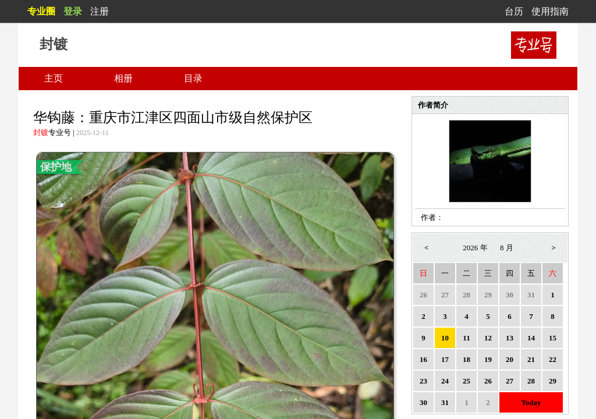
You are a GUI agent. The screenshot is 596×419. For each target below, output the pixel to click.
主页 (53, 78)
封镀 (40, 132)
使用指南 (550, 11)
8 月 (506, 247)
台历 (514, 11)
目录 (193, 78)
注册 (99, 11)
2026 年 (475, 247)
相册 (123, 78)
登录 (72, 11)
